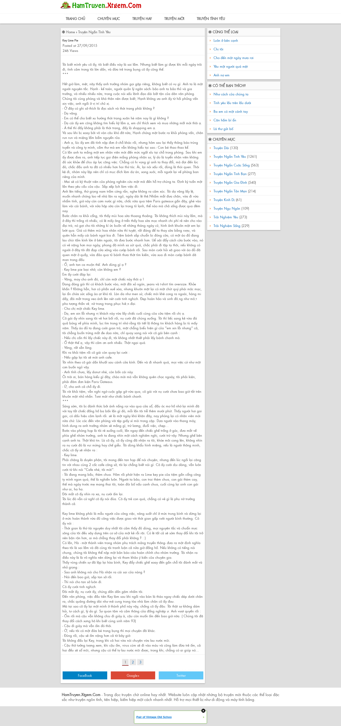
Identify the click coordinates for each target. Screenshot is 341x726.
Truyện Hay (142, 18)
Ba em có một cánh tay (230, 111)
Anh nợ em (222, 74)
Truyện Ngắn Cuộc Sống (232, 165)
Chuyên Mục (108, 18)
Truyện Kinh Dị (224, 199)
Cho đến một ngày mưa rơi (234, 57)
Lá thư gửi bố (222, 128)
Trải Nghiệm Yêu (226, 216)
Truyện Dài (221, 147)
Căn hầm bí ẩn (224, 119)
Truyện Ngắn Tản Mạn (230, 190)
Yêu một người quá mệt (231, 66)
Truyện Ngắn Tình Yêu (94, 31)
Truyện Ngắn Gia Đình (230, 182)
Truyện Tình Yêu (211, 18)
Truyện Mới (174, 18)
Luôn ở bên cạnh (226, 40)
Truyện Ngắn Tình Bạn (230, 173)
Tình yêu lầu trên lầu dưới (231, 102)
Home (70, 31)
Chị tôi (218, 48)
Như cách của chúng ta (230, 94)
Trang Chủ (75, 18)
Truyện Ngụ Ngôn (227, 208)
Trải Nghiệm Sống (227, 225)
